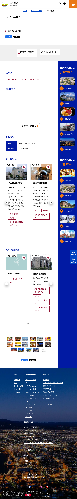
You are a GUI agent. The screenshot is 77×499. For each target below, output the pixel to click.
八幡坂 (67, 226)
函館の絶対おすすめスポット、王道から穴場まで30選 (70, 149)
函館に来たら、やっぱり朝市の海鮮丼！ (70, 119)
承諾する (27, 495)
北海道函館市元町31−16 (15, 31)
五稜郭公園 (68, 196)
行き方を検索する (48, 52)
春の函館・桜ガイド (70, 88)
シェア (9, 36)
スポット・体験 (36, 11)
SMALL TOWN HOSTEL (18, 273)
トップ (25, 11)
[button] (6, 202)
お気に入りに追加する (26, 53)
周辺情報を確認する (30, 126)
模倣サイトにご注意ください (39, 474)
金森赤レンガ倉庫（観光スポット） (70, 241)
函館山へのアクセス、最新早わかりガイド (70, 104)
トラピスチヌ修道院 (70, 211)
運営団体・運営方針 (30, 477)
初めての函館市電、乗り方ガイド (70, 134)
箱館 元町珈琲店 (40, 183)
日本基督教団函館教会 (17, 183)
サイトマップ (44, 477)
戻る (25, 323)
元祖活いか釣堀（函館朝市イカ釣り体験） (70, 180)
